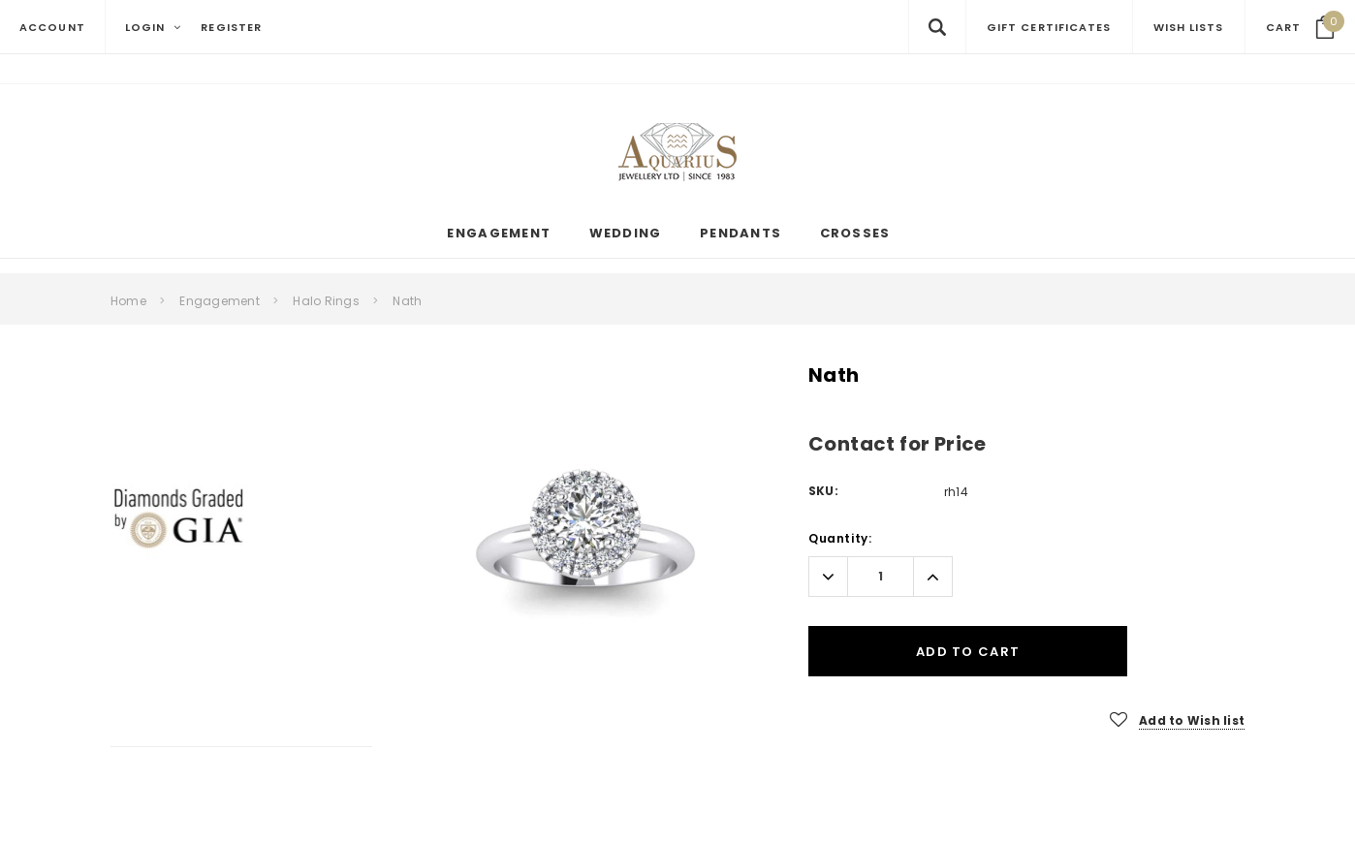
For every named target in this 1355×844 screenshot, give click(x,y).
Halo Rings (326, 301)
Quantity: (839, 538)
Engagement (219, 301)
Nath (407, 301)
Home (128, 301)
